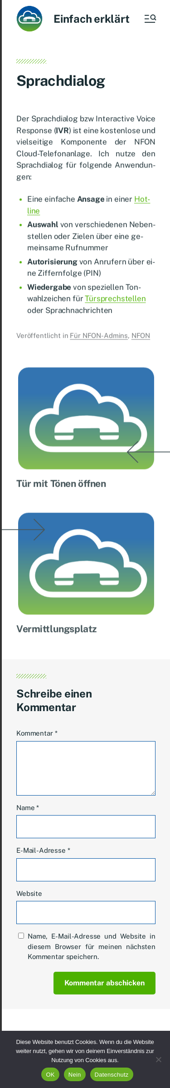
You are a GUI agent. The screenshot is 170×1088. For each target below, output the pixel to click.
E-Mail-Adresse (43, 850)
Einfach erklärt (91, 18)
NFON (140, 338)
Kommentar (36, 733)
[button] (149, 19)
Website (29, 893)
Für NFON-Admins (99, 338)
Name (27, 807)
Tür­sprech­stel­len (115, 301)
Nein (74, 1074)
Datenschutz (112, 1074)
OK (50, 1074)
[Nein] (158, 1059)
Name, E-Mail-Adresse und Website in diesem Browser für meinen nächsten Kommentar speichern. (91, 946)
